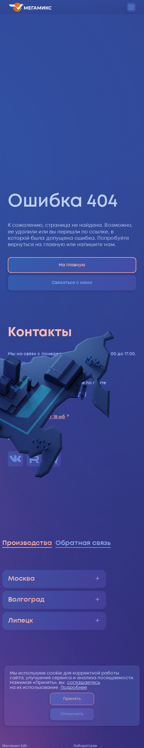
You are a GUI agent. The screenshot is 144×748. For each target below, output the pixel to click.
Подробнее (74, 688)
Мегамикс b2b (14, 745)
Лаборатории (85, 745)
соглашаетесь (83, 683)
